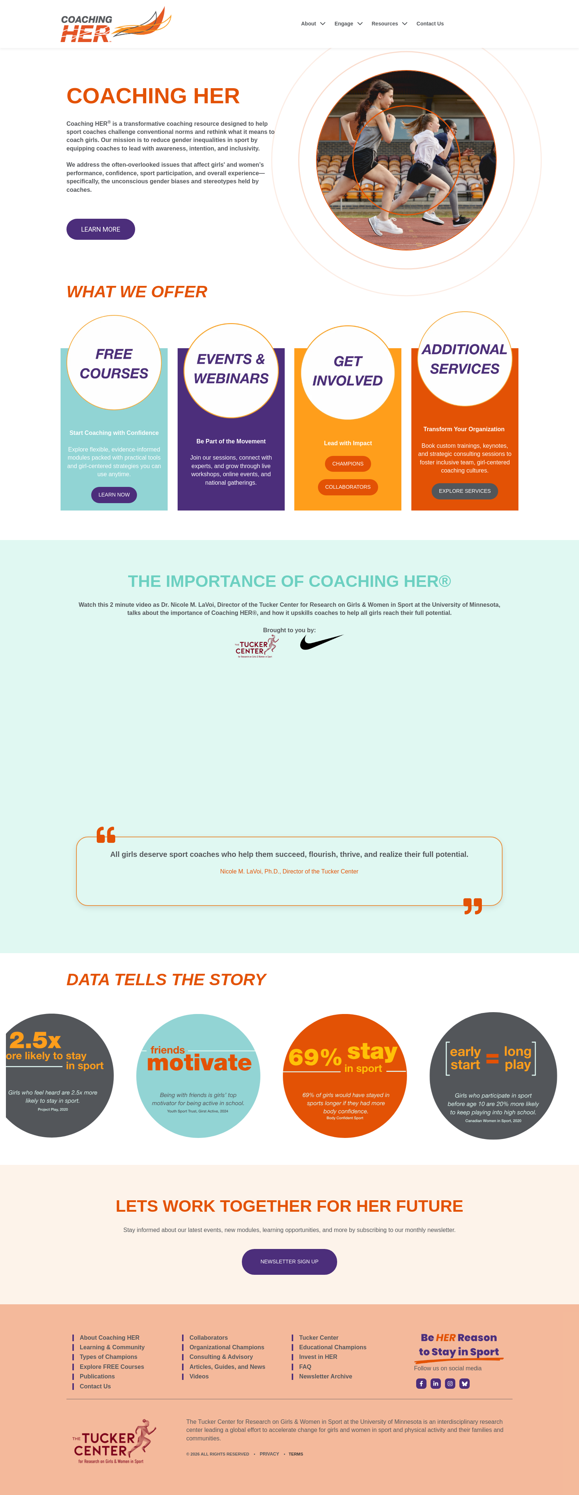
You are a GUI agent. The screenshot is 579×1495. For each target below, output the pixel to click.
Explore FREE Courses (112, 1367)
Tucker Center (318, 1338)
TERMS (296, 1454)
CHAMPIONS (348, 464)
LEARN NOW (114, 495)
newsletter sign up (289, 1261)
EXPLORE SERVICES (465, 491)
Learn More (100, 229)
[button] (314, 24)
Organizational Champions (226, 1347)
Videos (199, 1376)
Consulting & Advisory (221, 1357)
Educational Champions (332, 1347)
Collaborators (208, 1338)
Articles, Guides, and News (227, 1367)
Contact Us (430, 24)
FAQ (305, 1367)
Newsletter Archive (325, 1376)
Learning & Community (112, 1347)
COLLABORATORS (348, 487)
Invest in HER (318, 1357)
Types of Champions (108, 1357)
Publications (97, 1376)
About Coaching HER (110, 1338)
